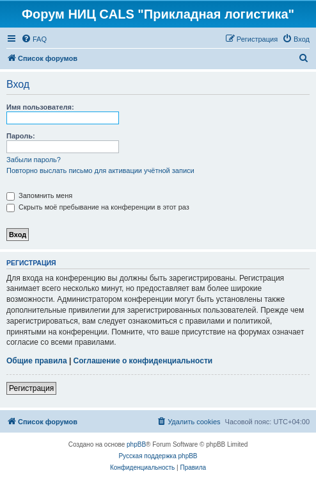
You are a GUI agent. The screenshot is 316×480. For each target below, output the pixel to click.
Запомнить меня (39, 195)
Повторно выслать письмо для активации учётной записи (100, 170)
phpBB (136, 444)
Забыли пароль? (33, 159)
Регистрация (31, 388)
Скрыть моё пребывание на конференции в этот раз (97, 207)
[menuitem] (34, 39)
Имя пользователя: (40, 107)
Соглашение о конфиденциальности (143, 360)
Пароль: (20, 136)
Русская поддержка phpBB (157, 455)
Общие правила (36, 360)
